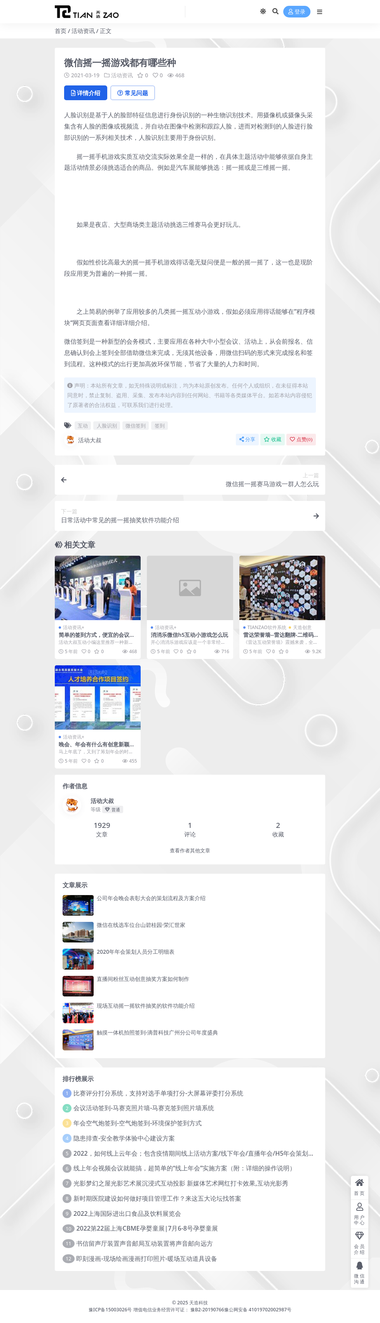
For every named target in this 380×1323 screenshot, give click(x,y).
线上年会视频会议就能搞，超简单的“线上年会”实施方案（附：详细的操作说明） (184, 1168)
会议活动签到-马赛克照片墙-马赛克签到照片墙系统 (143, 1108)
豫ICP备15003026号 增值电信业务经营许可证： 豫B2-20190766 (156, 1309)
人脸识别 (107, 425)
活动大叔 (82, 440)
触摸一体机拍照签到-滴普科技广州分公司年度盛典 (157, 1032)
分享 (247, 439)
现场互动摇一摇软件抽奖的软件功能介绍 (146, 1005)
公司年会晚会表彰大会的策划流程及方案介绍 (151, 898)
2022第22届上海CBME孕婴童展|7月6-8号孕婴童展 (147, 1228)
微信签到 (136, 425)
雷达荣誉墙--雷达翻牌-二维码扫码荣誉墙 (281, 638)
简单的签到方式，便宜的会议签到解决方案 (97, 638)
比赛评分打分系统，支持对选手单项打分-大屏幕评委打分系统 (158, 1093)
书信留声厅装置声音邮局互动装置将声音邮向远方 (144, 1243)
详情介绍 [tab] (85, 93)
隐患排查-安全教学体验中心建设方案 (124, 1138)
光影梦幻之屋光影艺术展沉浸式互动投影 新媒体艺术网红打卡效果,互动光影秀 (180, 1183)
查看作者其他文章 (190, 851)
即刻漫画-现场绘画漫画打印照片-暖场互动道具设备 (146, 1258)
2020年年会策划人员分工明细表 (135, 951)
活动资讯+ (73, 627)
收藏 (272, 439)
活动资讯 (83, 31)
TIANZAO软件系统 (267, 627)
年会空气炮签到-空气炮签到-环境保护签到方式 (137, 1123)
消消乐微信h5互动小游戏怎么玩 (189, 634)
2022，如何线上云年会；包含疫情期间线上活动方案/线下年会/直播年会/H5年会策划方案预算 (203, 1153)
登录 (296, 12)
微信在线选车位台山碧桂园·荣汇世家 (141, 924)
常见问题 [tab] (132, 93)
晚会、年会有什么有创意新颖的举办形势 (97, 748)
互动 (83, 425)
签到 (160, 425)
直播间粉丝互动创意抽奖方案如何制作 (143, 978)
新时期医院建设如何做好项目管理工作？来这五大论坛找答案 (157, 1198)
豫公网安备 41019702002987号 (257, 1309)
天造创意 (302, 627)
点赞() (301, 439)
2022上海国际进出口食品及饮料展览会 (127, 1213)
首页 (60, 31)
